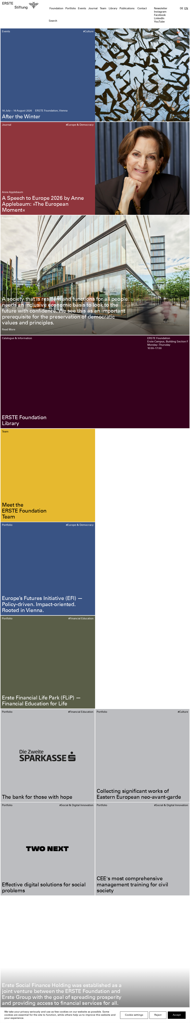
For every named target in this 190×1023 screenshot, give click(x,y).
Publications (127, 8)
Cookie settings (134, 1015)
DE (181, 8)
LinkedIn (159, 18)
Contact (142, 8)
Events (82, 8)
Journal (93, 8)
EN (186, 8)
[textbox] (80, 21)
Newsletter (160, 8)
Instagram (160, 12)
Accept (177, 1015)
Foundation (56, 8)
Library (113, 8)
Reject (158, 1015)
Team (103, 8)
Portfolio (70, 8)
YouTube (159, 22)
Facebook (160, 15)
